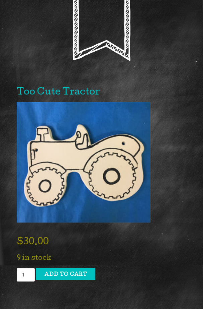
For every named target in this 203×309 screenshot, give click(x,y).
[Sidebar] (6, 64)
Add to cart (65, 274)
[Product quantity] (26, 275)
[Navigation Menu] (196, 64)
